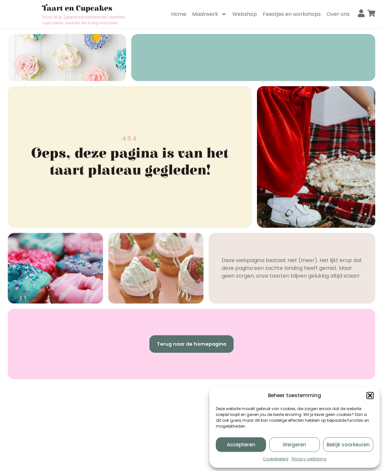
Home (178, 15)
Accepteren (241, 444)
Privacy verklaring (309, 459)
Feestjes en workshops (291, 15)
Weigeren (294, 444)
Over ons (337, 15)
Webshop (244, 15)
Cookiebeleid (275, 459)
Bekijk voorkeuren (348, 444)
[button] (370, 395)
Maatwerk (209, 15)
